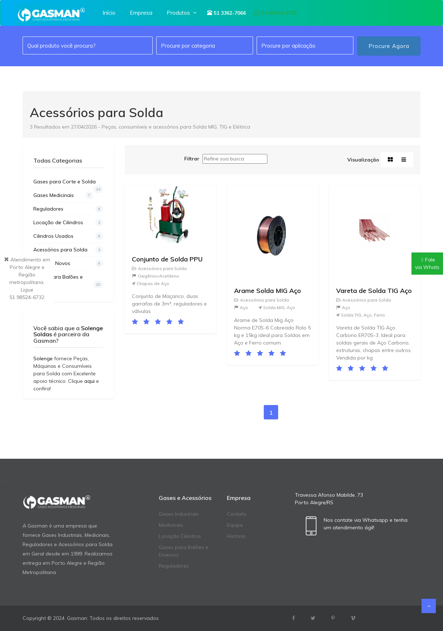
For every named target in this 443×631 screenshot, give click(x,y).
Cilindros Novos (68, 263)
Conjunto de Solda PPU (167, 259)
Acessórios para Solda (68, 250)
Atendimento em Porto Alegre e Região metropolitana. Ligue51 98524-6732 (27, 278)
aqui (89, 381)
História (236, 536)
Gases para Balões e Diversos (68, 281)
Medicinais (171, 525)
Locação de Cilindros (68, 222)
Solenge (43, 358)
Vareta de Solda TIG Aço (374, 290)
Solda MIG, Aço (276, 307)
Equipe (235, 525)
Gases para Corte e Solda (68, 183)
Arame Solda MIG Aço (267, 290)
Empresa (141, 12)
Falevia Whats (427, 263)
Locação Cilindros (180, 536)
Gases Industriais (179, 514)
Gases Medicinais (63, 195)
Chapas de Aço (150, 283)
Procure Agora (388, 46)
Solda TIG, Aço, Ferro (360, 315)
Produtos (182, 12)
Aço (241, 307)
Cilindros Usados (68, 236)
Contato (237, 514)
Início (109, 12)
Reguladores (68, 209)
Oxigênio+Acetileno (155, 276)
